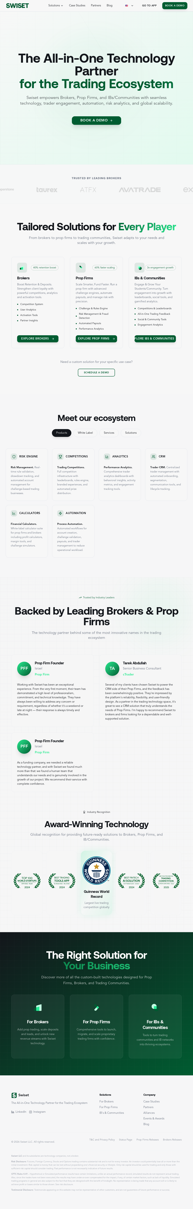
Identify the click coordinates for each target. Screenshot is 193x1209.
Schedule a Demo (96, 372)
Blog (109, 5)
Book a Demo (175, 5)
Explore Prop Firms (96, 338)
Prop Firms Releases (147, 1140)
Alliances (149, 1113)
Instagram (37, 1112)
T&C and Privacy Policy (102, 1140)
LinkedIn (18, 1112)
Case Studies (77, 5)
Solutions (131, 433)
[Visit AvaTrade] (150, 189)
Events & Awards (153, 1118)
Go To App (149, 5)
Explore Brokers (37, 338)
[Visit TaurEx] (57, 189)
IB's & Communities (111, 1113)
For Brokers (106, 1101)
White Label (85, 433)
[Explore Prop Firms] (96, 338)
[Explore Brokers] (37, 338)
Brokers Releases (172, 1140)
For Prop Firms (108, 1107)
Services (109, 433)
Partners (96, 5)
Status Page (125, 1140)
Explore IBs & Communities (155, 338)
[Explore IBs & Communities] (155, 338)
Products (61, 433)
